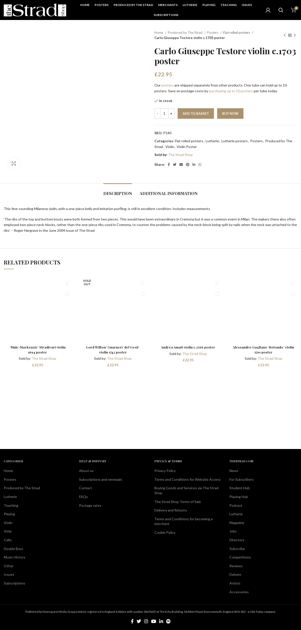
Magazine (236, 522)
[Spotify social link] (168, 621)
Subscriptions (14, 583)
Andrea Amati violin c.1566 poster (188, 347)
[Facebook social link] (168, 164)
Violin (169, 146)
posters (167, 85)
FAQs (83, 496)
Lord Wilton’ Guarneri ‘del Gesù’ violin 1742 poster (113, 349)
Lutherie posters (234, 141)
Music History (14, 557)
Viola (8, 531)
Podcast (235, 505)
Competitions (240, 557)
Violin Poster (187, 146)
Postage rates (90, 505)
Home (159, 32)
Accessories (239, 592)
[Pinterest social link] (187, 164)
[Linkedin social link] (194, 164)
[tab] (117, 190)
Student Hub (239, 488)
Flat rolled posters (237, 32)
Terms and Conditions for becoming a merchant (183, 521)
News (233, 470)
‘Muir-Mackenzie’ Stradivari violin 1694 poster (37, 349)
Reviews (236, 566)
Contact (85, 488)
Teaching (11, 505)
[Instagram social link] (146, 621)
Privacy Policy (165, 470)
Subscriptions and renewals (100, 479)
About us (86, 470)
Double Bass (13, 548)
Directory (236, 540)
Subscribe (237, 548)
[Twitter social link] (174, 164)
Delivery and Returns (170, 510)
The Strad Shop (180, 154)
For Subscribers (241, 479)
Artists (234, 583)
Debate (235, 574)
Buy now (230, 114)
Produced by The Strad (185, 32)
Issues (9, 574)
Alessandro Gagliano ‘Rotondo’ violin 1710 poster (263, 349)
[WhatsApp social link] (200, 164)
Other (9, 566)
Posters (213, 32)
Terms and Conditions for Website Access (187, 479)
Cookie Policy (164, 532)
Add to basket (196, 114)
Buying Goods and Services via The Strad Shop (186, 490)
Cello (8, 540)
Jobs (233, 531)
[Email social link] (181, 164)
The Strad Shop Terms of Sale (177, 501)
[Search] (280, 10)
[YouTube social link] (154, 621)
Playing (9, 514)
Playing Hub (238, 496)
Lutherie (212, 141)
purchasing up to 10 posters (231, 91)
